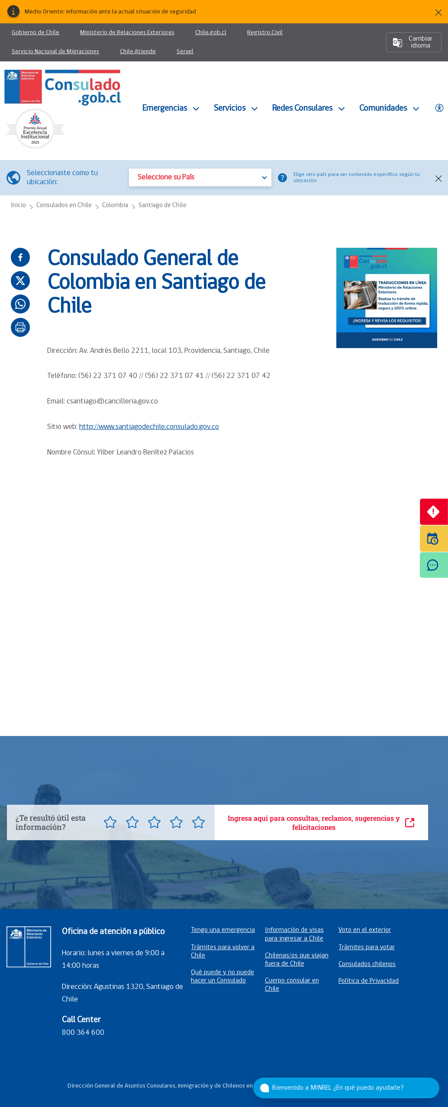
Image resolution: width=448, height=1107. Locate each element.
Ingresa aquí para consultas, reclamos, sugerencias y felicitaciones (321, 822)
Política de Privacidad (368, 981)
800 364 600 (83, 1033)
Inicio (18, 205)
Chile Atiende (138, 54)
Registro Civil (265, 35)
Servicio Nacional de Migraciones (58, 54)
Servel (185, 54)
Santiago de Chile (163, 205)
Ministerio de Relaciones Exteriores (130, 35)
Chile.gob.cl (211, 35)
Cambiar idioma (412, 42)
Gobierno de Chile (35, 32)
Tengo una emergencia (223, 930)
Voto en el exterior (364, 930)
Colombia (115, 205)
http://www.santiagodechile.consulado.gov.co (149, 427)
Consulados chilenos (367, 964)
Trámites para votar (366, 947)
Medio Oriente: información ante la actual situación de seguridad (110, 12)
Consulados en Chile (64, 205)
